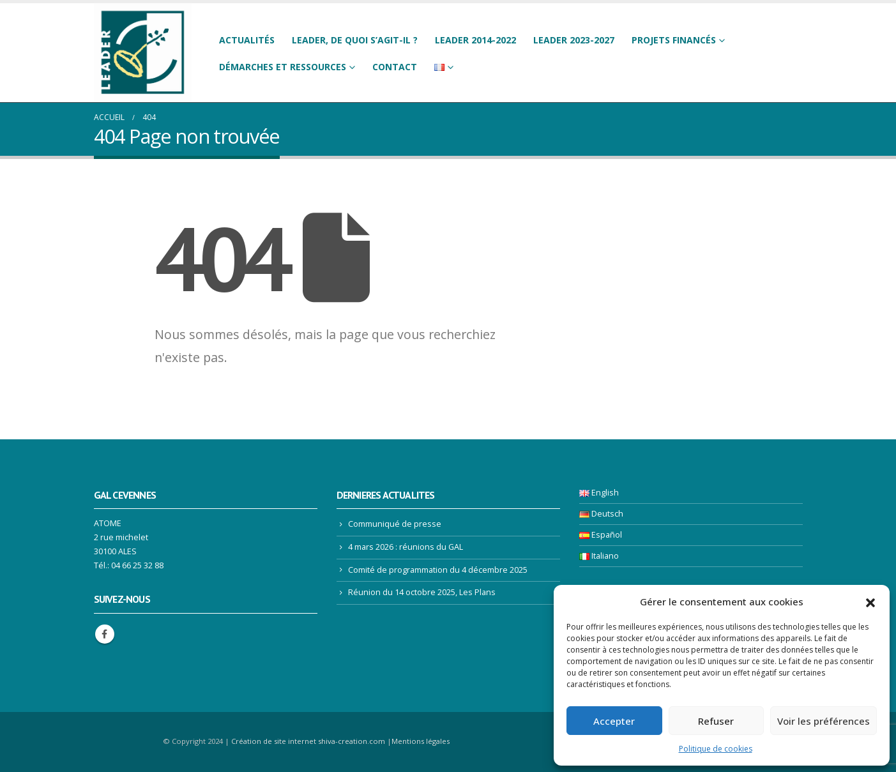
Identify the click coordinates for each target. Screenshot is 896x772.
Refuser (716, 721)
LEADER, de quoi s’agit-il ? (355, 40)
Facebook (104, 634)
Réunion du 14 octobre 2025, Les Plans (422, 592)
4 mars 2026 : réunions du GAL (405, 546)
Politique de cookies (715, 748)
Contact (394, 67)
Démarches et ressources (282, 67)
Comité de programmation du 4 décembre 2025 (438, 569)
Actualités (247, 40)
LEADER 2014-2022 (475, 40)
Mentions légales (420, 741)
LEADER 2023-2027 (573, 40)
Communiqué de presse (394, 523)
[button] (870, 601)
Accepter (614, 721)
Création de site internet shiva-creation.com (308, 741)
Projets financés (674, 40)
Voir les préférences (823, 721)
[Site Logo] (143, 52)
